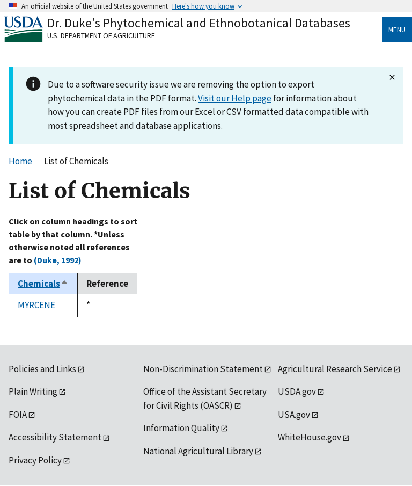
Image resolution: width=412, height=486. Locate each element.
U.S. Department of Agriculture (101, 35)
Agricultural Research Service (335, 369)
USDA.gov (297, 391)
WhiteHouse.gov (309, 437)
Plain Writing (33, 391)
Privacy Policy (35, 460)
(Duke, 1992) (58, 260)
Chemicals (43, 283)
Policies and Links (42, 369)
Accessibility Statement (55, 437)
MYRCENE (36, 305)
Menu (397, 29)
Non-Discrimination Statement (203, 369)
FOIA (18, 414)
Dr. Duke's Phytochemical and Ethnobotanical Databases (198, 23)
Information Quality (181, 428)
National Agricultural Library (198, 451)
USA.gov (294, 414)
